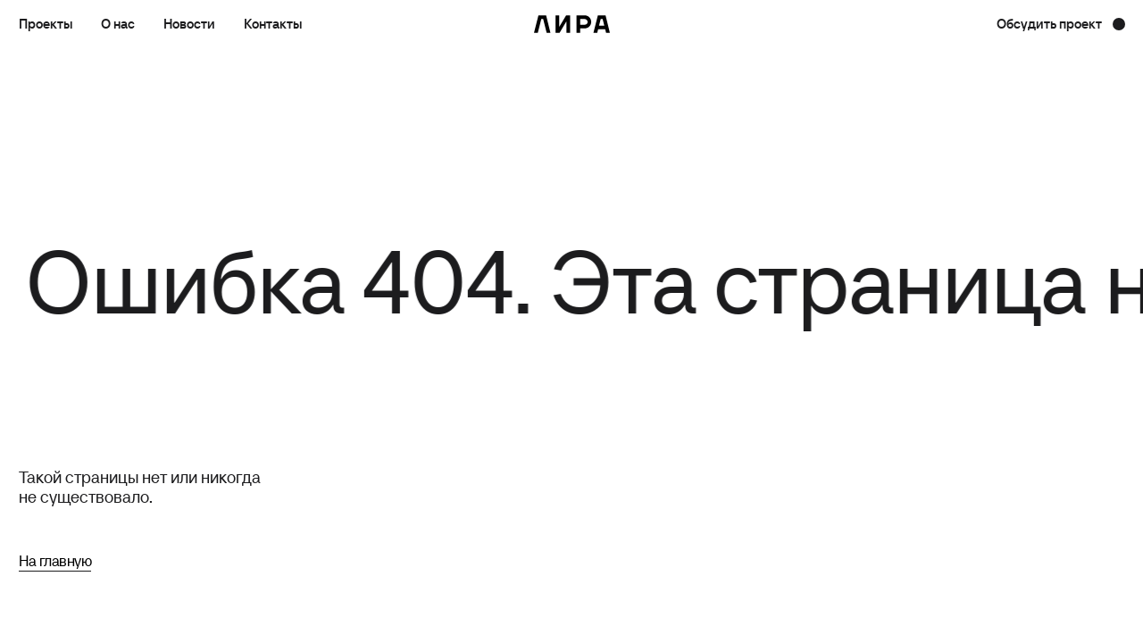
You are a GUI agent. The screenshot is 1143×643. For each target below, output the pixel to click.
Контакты (273, 23)
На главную (55, 561)
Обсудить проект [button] (1049, 23)
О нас (118, 23)
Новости (189, 23)
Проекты (45, 23)
